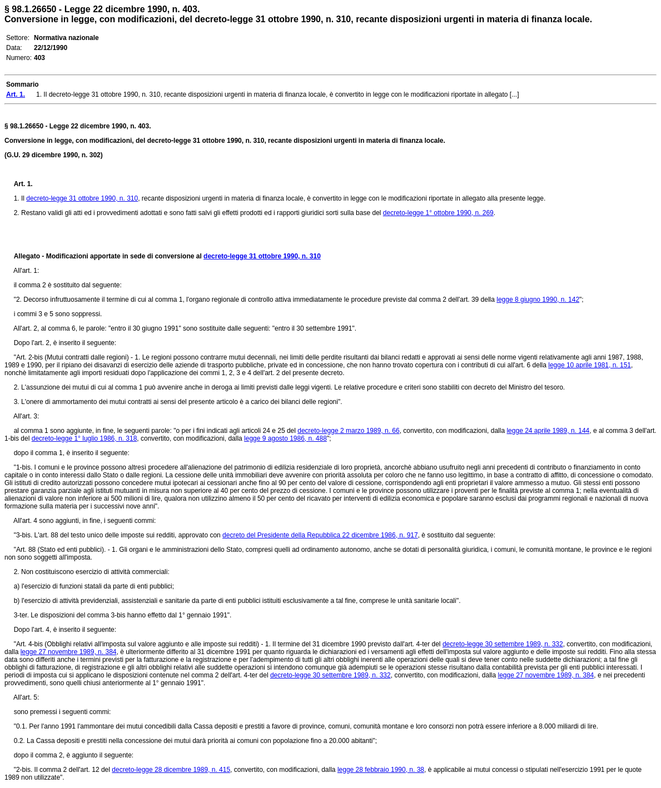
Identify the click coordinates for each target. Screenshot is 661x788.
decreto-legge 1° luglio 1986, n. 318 (84, 438)
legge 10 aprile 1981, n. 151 (589, 365)
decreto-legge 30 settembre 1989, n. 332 (503, 644)
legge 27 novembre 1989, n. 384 (69, 652)
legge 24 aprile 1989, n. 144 (547, 431)
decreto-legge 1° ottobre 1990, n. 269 (438, 213)
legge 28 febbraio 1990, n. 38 (380, 770)
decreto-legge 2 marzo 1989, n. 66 (348, 431)
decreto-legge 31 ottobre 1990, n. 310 (82, 198)
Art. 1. (23, 184)
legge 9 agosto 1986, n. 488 (285, 438)
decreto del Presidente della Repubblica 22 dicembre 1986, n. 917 (320, 535)
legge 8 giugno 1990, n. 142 (537, 299)
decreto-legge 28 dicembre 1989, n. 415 (171, 770)
